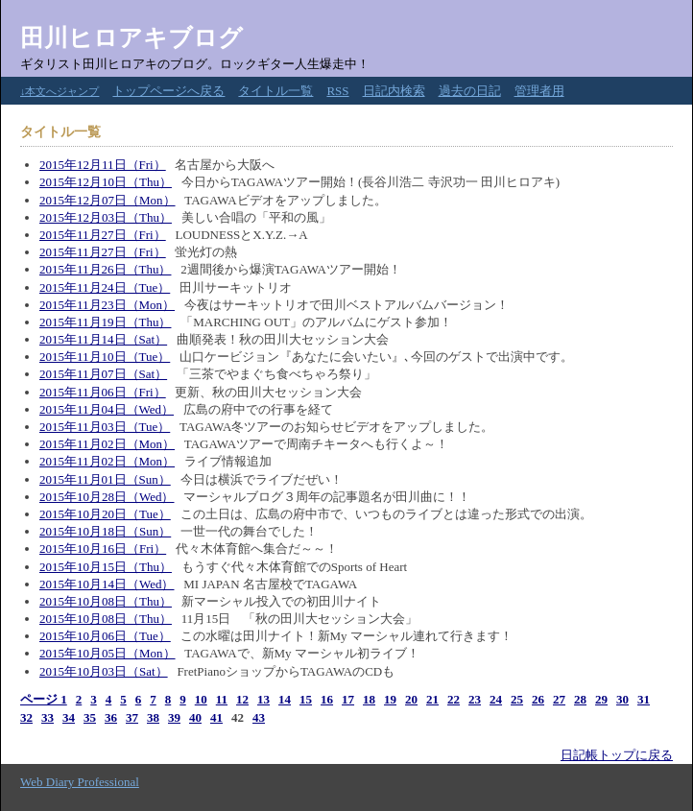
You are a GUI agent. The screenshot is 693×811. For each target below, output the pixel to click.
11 (221, 699)
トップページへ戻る (168, 90)
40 (195, 717)
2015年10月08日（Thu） (105, 601)
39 (174, 717)
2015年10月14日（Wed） (107, 584)
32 (26, 717)
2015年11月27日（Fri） (102, 234)
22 (453, 699)
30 (622, 699)
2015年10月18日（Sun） (105, 531)
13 (263, 699)
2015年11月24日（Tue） (104, 287)
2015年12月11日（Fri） (102, 164)
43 (258, 717)
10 (201, 699)
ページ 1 (43, 699)
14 (284, 699)
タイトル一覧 (275, 90)
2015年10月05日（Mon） (107, 653)
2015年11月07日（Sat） (103, 374)
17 (348, 699)
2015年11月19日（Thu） (105, 322)
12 (242, 699)
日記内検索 (394, 90)
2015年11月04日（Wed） (106, 409)
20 (411, 699)
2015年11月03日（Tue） (104, 426)
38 (153, 717)
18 (369, 699)
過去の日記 (470, 90)
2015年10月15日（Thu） (105, 567)
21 (432, 699)
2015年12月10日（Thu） (105, 182)
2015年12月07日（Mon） (107, 200)
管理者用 (539, 90)
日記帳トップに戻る (617, 755)
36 (111, 717)
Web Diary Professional (79, 782)
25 (517, 699)
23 (474, 699)
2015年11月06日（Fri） (102, 392)
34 (68, 717)
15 (305, 699)
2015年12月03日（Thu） (105, 217)
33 (47, 717)
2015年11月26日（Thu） (105, 269)
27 (559, 699)
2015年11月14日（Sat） (103, 339)
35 (90, 717)
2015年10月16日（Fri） (102, 548)
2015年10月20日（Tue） (105, 514)
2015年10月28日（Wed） (107, 496)
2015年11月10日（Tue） (104, 356)
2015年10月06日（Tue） (105, 636)
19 (390, 699)
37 (132, 717)
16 (327, 699)
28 (580, 699)
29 (601, 699)
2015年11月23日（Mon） (107, 305)
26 (538, 699)
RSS (337, 90)
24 (496, 699)
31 (643, 699)
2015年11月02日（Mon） (107, 444)
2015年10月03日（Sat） (103, 671)
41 (216, 717)
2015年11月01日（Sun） (105, 479)
